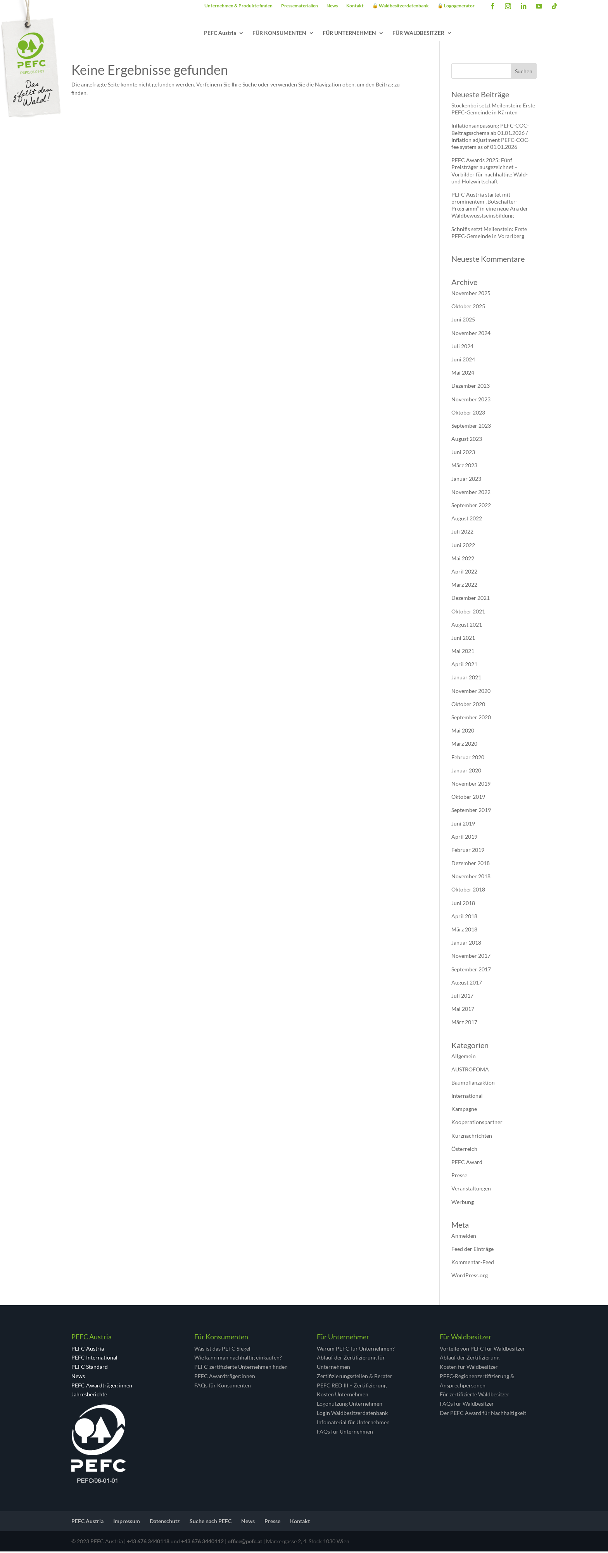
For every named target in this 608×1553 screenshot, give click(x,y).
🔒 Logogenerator (456, 6)
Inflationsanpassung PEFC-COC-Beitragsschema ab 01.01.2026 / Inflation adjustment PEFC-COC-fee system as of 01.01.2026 (490, 138)
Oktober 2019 (468, 798)
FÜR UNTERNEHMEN (349, 33)
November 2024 (471, 334)
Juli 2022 (462, 533)
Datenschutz (165, 1522)
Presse (459, 1176)
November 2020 (471, 692)
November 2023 (471, 400)
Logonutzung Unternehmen (349, 1405)
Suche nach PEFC (210, 1522)
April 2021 (464, 665)
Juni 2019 (463, 825)
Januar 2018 (466, 944)
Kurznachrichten (471, 1137)
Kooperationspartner (477, 1123)
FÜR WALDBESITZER (418, 33)
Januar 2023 (466, 480)
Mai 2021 (462, 652)
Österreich (464, 1150)
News (332, 6)
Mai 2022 (462, 559)
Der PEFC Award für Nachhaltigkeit (483, 1414)
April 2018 (464, 917)
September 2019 (471, 811)
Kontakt (355, 6)
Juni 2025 (463, 321)
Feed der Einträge (472, 1250)
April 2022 (464, 573)
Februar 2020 (467, 758)
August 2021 (466, 626)
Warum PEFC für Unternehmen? (356, 1350)
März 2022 (464, 586)
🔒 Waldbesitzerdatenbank (400, 6)
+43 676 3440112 (202, 1542)
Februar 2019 (467, 851)
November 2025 (471, 294)
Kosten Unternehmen (342, 1395)
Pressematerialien (299, 6)
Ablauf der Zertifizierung (469, 1359)
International (467, 1097)
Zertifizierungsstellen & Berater (354, 1377)
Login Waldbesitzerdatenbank (352, 1414)
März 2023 (464, 466)
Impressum (126, 1522)
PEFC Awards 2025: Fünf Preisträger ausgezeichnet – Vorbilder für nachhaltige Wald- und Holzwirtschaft (489, 172)
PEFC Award (466, 1163)
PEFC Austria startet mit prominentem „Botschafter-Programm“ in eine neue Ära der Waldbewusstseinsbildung (489, 207)
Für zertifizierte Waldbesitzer (475, 1395)
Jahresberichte (89, 1395)
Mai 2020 (462, 732)
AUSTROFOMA (470, 1071)
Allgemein (463, 1057)
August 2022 (466, 520)
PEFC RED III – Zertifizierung (352, 1387)
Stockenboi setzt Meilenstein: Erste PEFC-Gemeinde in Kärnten (493, 110)
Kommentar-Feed (472, 1263)
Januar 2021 (466, 678)
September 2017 (471, 970)
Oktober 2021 (468, 613)
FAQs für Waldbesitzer (467, 1405)
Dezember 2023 (470, 387)
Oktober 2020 (468, 705)
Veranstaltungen (471, 1190)
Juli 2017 (462, 997)
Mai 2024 (462, 374)
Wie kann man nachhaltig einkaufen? (238, 1359)
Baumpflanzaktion (473, 1084)
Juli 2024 (462, 347)
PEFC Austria (220, 33)
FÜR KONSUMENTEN (279, 33)
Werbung (462, 1203)
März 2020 (464, 745)
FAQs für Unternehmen (345, 1433)
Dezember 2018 (470, 864)
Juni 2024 (463, 361)
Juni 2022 (463, 546)
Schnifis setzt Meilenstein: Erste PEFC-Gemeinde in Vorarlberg (489, 234)
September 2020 (471, 718)
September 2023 (471, 427)
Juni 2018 (463, 904)
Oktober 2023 (468, 414)
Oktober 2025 (468, 307)
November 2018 (471, 877)
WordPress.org (469, 1276)
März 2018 (464, 931)
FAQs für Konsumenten (222, 1387)
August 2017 (466, 984)
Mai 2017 (462, 1010)
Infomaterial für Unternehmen (353, 1423)
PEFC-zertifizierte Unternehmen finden (241, 1368)
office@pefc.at (245, 1542)
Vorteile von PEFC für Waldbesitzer (482, 1350)
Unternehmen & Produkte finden (238, 6)
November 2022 (471, 493)
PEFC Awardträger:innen (101, 1387)
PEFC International (94, 1359)
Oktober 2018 (468, 891)
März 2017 (464, 1023)
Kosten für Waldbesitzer (469, 1368)
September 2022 (471, 506)
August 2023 (466, 440)
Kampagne (464, 1110)
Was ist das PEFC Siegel (222, 1350)
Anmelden (463, 1237)
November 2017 (471, 957)
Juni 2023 (463, 453)
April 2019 (464, 838)
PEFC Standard (89, 1368)
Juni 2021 (463, 639)
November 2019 (471, 785)
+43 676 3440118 (148, 1542)
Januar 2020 (466, 772)
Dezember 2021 (470, 599)
